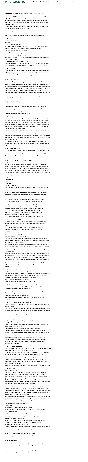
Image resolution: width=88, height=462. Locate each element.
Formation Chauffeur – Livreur (47, 1)
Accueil (35, 1)
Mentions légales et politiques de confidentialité (69, 1)
